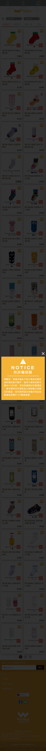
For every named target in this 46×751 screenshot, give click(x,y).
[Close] (43, 353)
